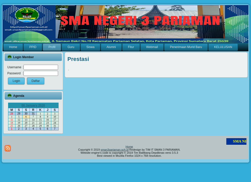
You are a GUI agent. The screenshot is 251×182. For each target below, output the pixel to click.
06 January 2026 (33, 105)
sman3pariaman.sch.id (115, 149)
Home (129, 146)
